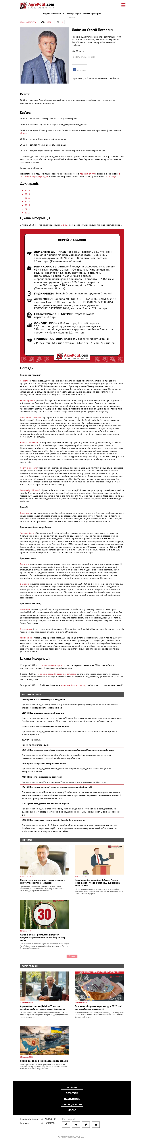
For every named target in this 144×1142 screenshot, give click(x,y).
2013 (27, 190)
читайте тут (110, 176)
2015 (27, 197)
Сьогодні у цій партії (30, 490)
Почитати (72, 1093)
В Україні (24, 583)
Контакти (24, 1122)
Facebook (79, 70)
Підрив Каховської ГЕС (54, 13)
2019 (27, 212)
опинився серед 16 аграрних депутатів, (57, 673)
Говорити (24, 564)
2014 (27, 194)
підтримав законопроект (51, 665)
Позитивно (25, 609)
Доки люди (25, 513)
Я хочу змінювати (28, 467)
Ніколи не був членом (31, 417)
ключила (64, 224)
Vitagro (23, 133)
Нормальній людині (30, 442)
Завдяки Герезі (27, 533)
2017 (27, 205)
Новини (72, 1087)
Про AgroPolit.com (28, 1118)
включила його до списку (73, 685)
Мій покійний (26, 637)
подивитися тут (87, 173)
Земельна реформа (92, 13)
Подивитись (72, 1098)
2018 (27, 208)
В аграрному (26, 629)
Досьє (72, 1109)
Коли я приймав (27, 400)
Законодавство (72, 1104)
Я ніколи (24, 380)
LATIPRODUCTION (46, 1118)
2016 (27, 201)
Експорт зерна (74, 13)
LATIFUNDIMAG (45, 1122)
